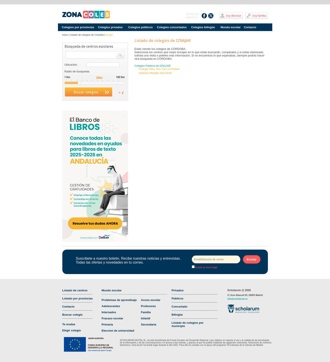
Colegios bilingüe (203, 27)
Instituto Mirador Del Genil (155, 73)
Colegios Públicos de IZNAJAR (152, 65)
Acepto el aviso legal (206, 267)
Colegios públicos (140, 27)
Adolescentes (111, 306)
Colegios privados (110, 27)
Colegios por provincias (78, 27)
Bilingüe (177, 314)
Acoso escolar (151, 300)
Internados (109, 312)
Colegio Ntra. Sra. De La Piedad (159, 69)
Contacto (250, 27)
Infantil (145, 318)
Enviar (252, 259)
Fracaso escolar (112, 318)
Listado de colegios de (87, 34)
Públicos (177, 298)
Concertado (179, 306)
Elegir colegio (71, 330)
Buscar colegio (72, 314)
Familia (146, 312)
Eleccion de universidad (118, 330)
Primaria (107, 324)
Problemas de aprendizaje (119, 300)
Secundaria (148, 324)
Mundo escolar (231, 27)
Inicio (65, 34)
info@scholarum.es (237, 299)
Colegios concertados (172, 27)
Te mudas (68, 324)
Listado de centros (75, 290)
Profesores (148, 306)
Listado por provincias (77, 298)
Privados (178, 290)
